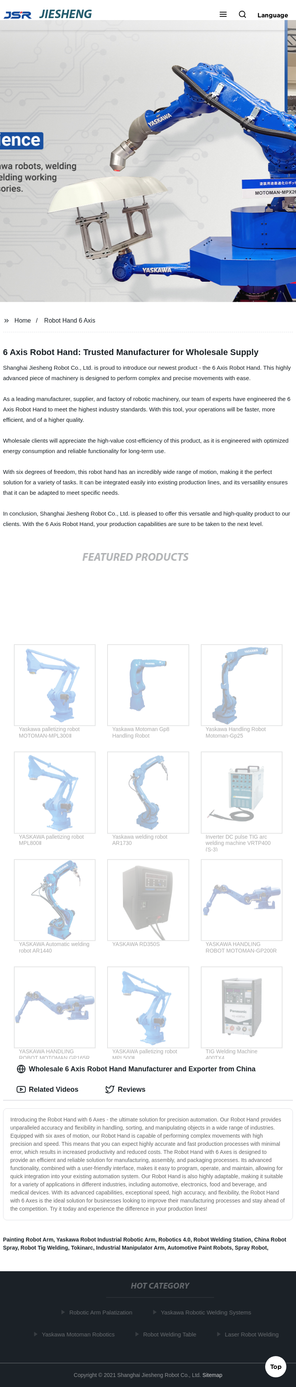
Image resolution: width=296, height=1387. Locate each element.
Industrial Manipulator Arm (130, 1248)
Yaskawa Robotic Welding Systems (207, 1312)
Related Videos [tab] (48, 1089)
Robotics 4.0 (174, 1239)
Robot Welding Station (222, 1239)
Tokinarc (82, 1248)
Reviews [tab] (125, 1089)
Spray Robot (251, 1248)
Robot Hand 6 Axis (70, 320)
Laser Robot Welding (253, 1334)
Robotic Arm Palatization (102, 1312)
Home (23, 320)
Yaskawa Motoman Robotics (79, 1334)
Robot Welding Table (171, 1334)
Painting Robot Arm (28, 1239)
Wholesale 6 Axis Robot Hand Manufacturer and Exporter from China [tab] (136, 1069)
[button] (223, 15)
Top (276, 1366)
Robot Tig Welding (44, 1248)
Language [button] (272, 15)
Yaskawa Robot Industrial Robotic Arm (105, 1239)
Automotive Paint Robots (199, 1248)
